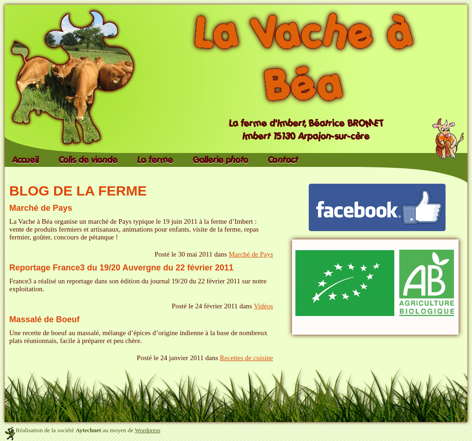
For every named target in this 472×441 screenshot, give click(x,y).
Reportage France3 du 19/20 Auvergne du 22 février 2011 (121, 267)
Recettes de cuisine (246, 357)
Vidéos (263, 306)
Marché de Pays (40, 208)
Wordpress (147, 430)
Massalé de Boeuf (44, 319)
